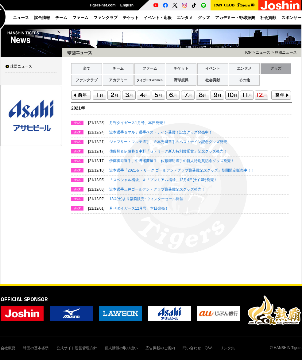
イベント (212, 68)
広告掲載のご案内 (160, 348)
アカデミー (118, 80)
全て (86, 68)
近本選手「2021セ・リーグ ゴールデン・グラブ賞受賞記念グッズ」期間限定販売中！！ (182, 170)
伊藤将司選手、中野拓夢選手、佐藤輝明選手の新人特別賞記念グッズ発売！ (171, 161)
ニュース (263, 52)
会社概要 (8, 348)
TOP (247, 52)
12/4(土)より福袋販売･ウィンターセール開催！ (148, 199)
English (127, 5)
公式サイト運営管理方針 (76, 348)
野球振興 (181, 80)
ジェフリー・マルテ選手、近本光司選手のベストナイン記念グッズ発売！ (170, 142)
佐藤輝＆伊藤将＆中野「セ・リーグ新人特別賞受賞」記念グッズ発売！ (168, 151)
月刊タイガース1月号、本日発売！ (138, 123)
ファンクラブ (87, 80)
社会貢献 (212, 80)
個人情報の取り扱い (121, 348)
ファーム (149, 68)
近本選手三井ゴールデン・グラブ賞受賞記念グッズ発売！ (157, 189)
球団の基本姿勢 (36, 348)
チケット (181, 68)
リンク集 (227, 348)
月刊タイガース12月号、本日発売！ (138, 208)
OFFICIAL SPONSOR (24, 299)
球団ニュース (21, 66)
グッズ (275, 68)
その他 (244, 80)
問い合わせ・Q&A (197, 348)
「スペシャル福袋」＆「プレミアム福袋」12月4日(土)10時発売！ (163, 180)
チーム (118, 68)
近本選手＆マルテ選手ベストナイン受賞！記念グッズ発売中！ (160, 132)
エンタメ (244, 68)
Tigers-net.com (102, 5)
